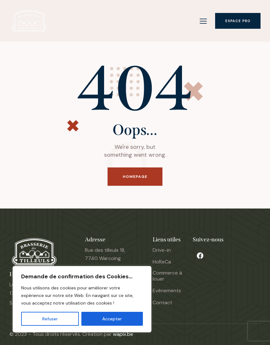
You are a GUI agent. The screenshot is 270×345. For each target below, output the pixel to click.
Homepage (135, 176)
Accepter (112, 319)
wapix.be (123, 334)
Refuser (50, 319)
